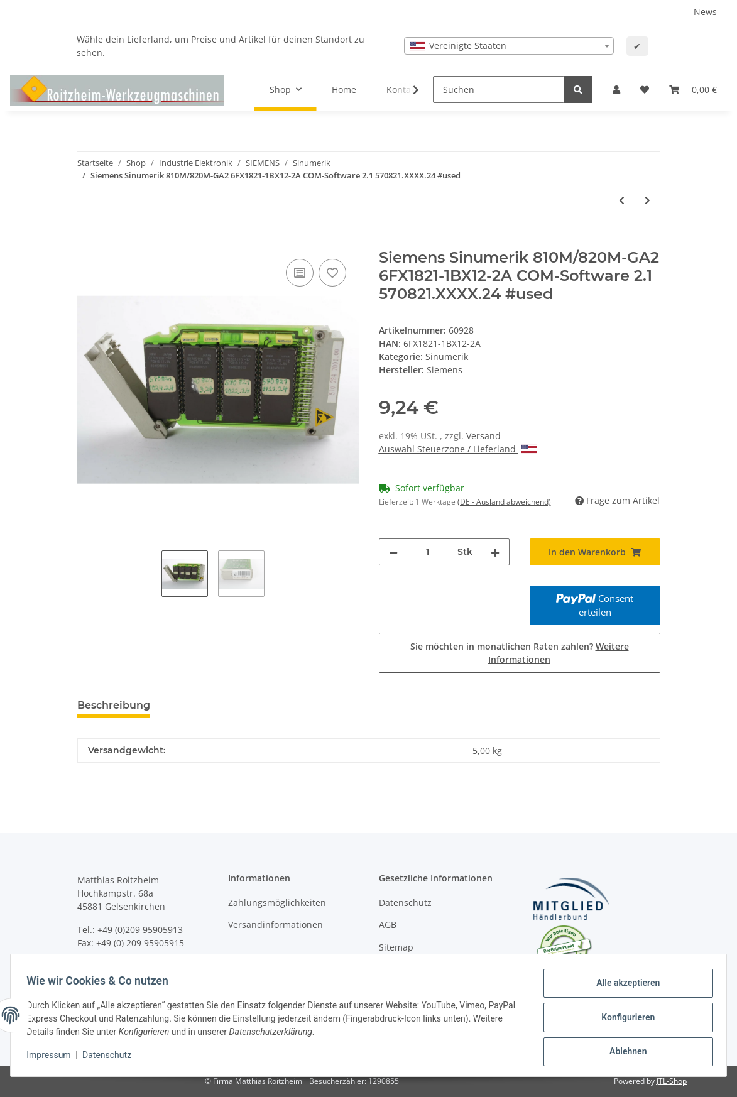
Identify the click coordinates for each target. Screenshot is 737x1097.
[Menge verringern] (393, 552)
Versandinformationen (275, 925)
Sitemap (396, 947)
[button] (616, 89)
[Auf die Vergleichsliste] (300, 273)
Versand (483, 436)
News (705, 12)
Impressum (53, 1058)
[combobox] (509, 46)
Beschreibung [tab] (113, 705)
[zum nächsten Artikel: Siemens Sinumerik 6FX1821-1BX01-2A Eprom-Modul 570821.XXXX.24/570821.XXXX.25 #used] (647, 200)
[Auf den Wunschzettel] (332, 273)
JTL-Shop (672, 1081)
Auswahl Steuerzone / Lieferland (458, 449)
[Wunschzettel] (644, 89)
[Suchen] (498, 89)
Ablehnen (623, 1052)
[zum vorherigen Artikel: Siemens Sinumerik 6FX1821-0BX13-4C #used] (622, 200)
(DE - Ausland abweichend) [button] (504, 501)
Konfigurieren (623, 1020)
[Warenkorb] (693, 89)
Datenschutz (405, 903)
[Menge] (428, 552)
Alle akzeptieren (623, 987)
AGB (387, 925)
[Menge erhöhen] (495, 552)
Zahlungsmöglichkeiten (277, 903)
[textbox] (509, 46)
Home (344, 90)
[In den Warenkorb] (87, 242)
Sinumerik (446, 357)
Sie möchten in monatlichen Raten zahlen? (519, 652)
